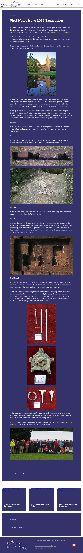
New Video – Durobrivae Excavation (68, 505)
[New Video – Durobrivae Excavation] (69, 494)
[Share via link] (23, 473)
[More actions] (72, 16)
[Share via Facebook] (11, 473)
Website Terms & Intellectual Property (45, 546)
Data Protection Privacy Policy (43, 549)
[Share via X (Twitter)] (15, 473)
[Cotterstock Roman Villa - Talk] (41, 494)
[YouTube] (74, 545)
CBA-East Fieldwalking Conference (12, 505)
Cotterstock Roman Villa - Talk (40, 505)
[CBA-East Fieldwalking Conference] (14, 494)
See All (79, 484)
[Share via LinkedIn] (19, 473)
